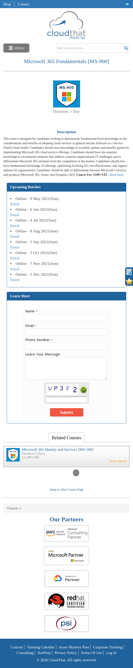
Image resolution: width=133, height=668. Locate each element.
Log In (111, 653)
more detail (118, 461)
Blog (7, 4)
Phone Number (38, 339)
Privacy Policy (65, 653)
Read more (116, 174)
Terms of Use (91, 653)
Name (31, 311)
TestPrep (43, 653)
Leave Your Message (42, 354)
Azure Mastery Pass (74, 647)
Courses (17, 647)
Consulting (24, 653)
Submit (66, 412)
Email (30, 325)
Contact (24, 4)
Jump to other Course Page (66, 489)
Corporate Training (107, 647)
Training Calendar (41, 647)
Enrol (14, 204)
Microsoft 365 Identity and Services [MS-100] (57, 449)
